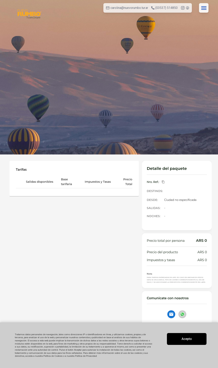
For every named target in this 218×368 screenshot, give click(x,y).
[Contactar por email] (171, 314)
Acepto (187, 339)
